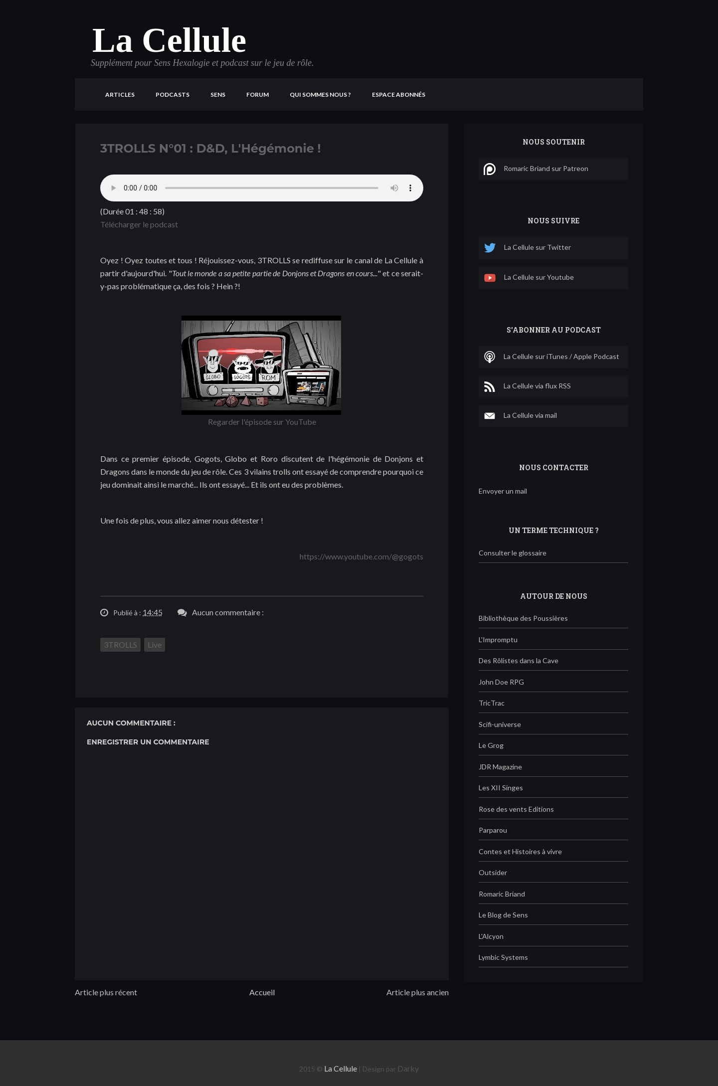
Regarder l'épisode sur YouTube (262, 421)
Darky (408, 1068)
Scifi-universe (500, 724)
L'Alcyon (491, 936)
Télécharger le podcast (139, 224)
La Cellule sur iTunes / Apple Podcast (551, 357)
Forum (257, 94)
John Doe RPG (501, 682)
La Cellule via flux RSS (527, 386)
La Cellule (169, 40)
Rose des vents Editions (516, 809)
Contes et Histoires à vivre (520, 851)
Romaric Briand (502, 894)
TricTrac (492, 703)
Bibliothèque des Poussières (523, 618)
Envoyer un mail (503, 491)
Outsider (493, 872)
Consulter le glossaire (512, 552)
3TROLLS (120, 644)
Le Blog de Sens (503, 914)
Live (155, 644)
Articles (120, 94)
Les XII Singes (501, 787)
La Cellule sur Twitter (527, 248)
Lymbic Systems (503, 957)
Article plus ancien (417, 992)
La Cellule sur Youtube (529, 278)
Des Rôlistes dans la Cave (518, 660)
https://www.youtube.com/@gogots (361, 556)
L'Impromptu (498, 639)
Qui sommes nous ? (320, 94)
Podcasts (172, 94)
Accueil (262, 992)
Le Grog (491, 745)
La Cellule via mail (520, 416)
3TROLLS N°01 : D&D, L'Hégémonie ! (210, 148)
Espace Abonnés (398, 94)
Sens (217, 94)
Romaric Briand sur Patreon (536, 169)
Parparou (493, 830)
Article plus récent (106, 992)
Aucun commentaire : (228, 612)
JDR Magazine (500, 766)
